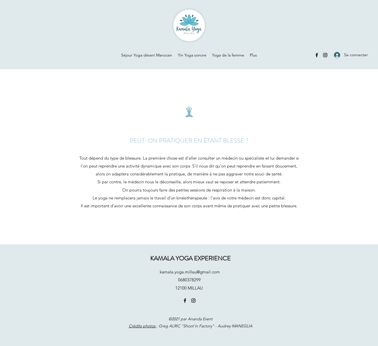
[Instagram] (325, 55)
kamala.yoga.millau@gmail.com (190, 272)
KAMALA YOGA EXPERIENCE (190, 258)
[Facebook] (317, 55)
